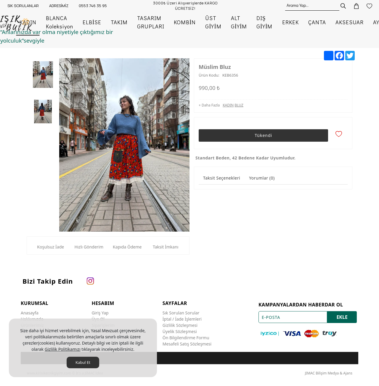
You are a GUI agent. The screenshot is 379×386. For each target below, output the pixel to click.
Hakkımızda (32, 318)
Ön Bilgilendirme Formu (186, 336)
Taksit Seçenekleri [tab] (221, 177)
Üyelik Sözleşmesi (180, 330)
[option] (43, 75)
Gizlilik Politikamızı (63, 349)
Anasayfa (29, 311)
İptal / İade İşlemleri (182, 318)
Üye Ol (97, 318)
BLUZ (239, 106)
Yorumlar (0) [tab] (262, 177)
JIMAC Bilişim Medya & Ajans (328, 371)
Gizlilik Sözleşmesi (180, 324)
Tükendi (263, 135)
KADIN (228, 106)
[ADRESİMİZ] (58, 6)
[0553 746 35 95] (92, 6)
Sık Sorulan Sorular (181, 311)
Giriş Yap (99, 311)
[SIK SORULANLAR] (22, 6)
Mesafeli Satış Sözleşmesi (187, 342)
